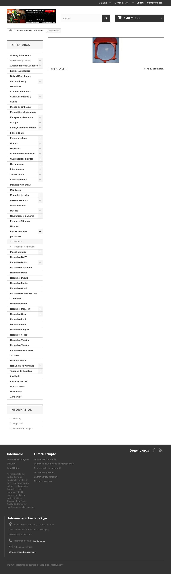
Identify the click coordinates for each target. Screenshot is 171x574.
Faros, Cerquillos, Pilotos (23, 127)
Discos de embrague (20, 107)
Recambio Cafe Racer (21, 267)
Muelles (14, 210)
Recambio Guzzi (18, 288)
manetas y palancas (20, 185)
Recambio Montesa (20, 309)
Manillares (15, 190)
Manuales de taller (19, 195)
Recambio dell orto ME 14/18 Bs (22, 353)
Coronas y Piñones (20, 91)
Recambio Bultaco (19, 262)
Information (21, 410)
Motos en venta (18, 205)
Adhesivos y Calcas (20, 60)
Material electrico (19, 200)
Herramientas (17, 164)
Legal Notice (19, 423)
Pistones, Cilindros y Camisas (21, 223)
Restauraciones (18, 360)
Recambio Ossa (18, 314)
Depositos (15, 148)
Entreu (140, 3)
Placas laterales (18, 252)
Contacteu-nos (154, 3)
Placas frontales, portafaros (18, 234)
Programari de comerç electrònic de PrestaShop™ (39, 565)
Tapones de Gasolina (21, 371)
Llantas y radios (18, 179)
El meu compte (45, 454)
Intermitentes (17, 169)
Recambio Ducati (19, 278)
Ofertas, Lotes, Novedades (17, 389)
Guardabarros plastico (21, 159)
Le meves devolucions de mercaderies (54, 463)
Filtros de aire (17, 133)
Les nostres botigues (23, 428)
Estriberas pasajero (20, 71)
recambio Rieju (18, 324)
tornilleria (15, 376)
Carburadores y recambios (18, 84)
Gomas (14, 143)
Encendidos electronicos (23, 112)
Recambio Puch (18, 319)
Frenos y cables (18, 138)
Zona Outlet (16, 397)
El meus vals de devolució (47, 468)
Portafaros (17, 241)
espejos (14, 122)
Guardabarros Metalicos (22, 153)
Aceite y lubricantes (20, 55)
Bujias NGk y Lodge (20, 76)
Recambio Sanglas (20, 329)
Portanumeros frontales (24, 246)
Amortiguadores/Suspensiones (26, 65)
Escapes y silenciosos (21, 117)
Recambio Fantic (19, 283)
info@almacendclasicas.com (22, 552)
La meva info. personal (46, 477)
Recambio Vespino (20, 340)
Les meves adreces (44, 472)
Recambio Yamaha (19, 345)
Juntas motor (17, 174)
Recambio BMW (18, 257)
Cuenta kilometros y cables (20, 99)
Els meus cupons (43, 481)
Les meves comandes (45, 459)
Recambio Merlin (19, 303)
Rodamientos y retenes (22, 366)
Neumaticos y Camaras (22, 216)
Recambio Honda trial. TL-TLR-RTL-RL (23, 296)
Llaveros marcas (18, 381)
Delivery (17, 418)
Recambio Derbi (18, 272)
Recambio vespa (18, 335)
